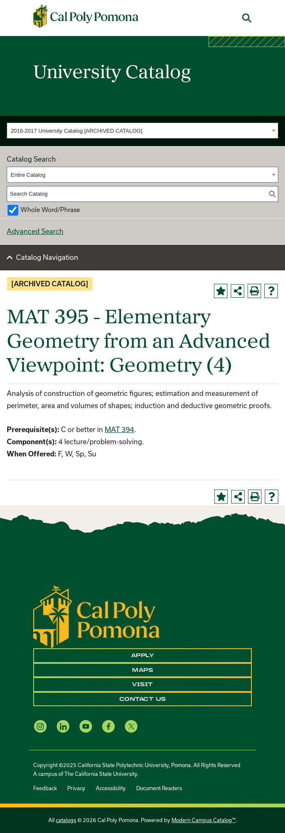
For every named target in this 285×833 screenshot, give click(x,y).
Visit (142, 684)
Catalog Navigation (47, 257)
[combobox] (142, 131)
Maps (142, 670)
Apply (142, 655)
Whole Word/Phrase (50, 209)
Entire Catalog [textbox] (28, 175)
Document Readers (159, 788)
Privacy (76, 788)
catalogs (66, 820)
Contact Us (142, 699)
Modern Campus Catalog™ (203, 820)
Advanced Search (35, 231)
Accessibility (111, 788)
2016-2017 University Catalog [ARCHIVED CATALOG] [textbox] (76, 131)
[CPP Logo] (96, 616)
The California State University (100, 774)
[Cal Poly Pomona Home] (85, 16)
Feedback (45, 788)
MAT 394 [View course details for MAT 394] (119, 429)
